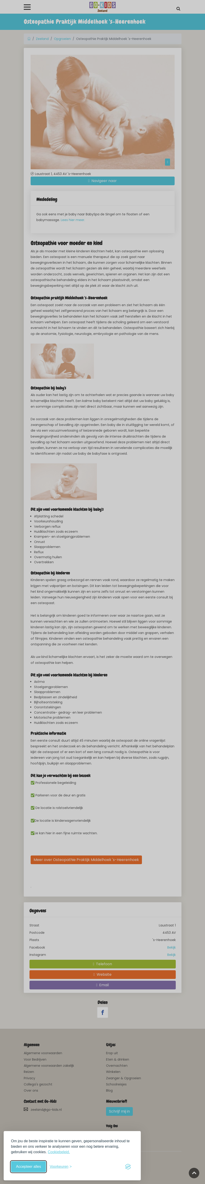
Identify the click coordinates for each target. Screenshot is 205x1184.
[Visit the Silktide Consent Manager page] (127, 1166)
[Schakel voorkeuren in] (61, 1166)
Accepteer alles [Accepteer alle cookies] (28, 1166)
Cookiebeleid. (59, 1152)
